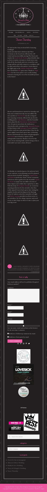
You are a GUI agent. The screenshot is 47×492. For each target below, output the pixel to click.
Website (9, 319)
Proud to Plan (18, 487)
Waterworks (21, 116)
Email (9, 312)
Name (9, 305)
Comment (10, 288)
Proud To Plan (23, 16)
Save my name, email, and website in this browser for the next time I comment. (22, 329)
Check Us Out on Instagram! (16, 460)
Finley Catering (15, 196)
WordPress (37, 489)
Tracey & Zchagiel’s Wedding (16, 468)
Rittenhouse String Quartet (28, 122)
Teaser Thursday (12, 471)
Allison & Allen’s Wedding (15, 463)
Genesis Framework (28, 489)
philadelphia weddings (15, 270)
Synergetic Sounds (26, 128)
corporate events (27, 266)
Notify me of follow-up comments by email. (22, 333)
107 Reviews (23, 407)
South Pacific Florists (21, 58)
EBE (19, 70)
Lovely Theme (17, 489)
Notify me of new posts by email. (19, 337)
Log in (42, 489)
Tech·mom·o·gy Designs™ (35, 487)
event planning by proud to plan (28, 268)
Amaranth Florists (33, 126)
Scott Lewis (10, 136)
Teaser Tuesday (28, 270)
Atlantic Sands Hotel (27, 68)
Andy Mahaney (21, 120)
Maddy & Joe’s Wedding (15, 465)
